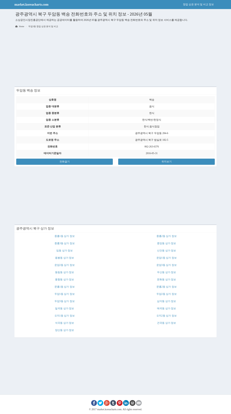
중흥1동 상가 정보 (65, 236)
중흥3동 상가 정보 (65, 243)
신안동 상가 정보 (166, 250)
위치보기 (167, 161)
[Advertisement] (115, 57)
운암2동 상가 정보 (65, 265)
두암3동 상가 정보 (65, 301)
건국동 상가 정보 (166, 323)
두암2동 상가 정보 (166, 294)
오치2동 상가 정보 (166, 315)
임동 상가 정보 (64, 250)
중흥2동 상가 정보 (166, 236)
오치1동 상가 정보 (65, 315)
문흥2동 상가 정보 (166, 286)
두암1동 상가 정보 (65, 294)
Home (19, 26)
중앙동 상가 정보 (166, 243)
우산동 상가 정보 (166, 272)
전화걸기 (65, 161)
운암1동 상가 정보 (166, 257)
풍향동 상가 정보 (64, 279)
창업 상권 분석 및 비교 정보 (198, 4)
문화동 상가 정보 (166, 279)
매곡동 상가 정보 (166, 308)
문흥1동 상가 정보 (65, 286)
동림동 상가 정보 (64, 272)
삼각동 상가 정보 (166, 301)
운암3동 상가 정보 (166, 265)
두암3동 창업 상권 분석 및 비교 (43, 26)
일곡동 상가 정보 (64, 308)
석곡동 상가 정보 (64, 323)
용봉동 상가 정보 (64, 257)
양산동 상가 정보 (64, 330)
